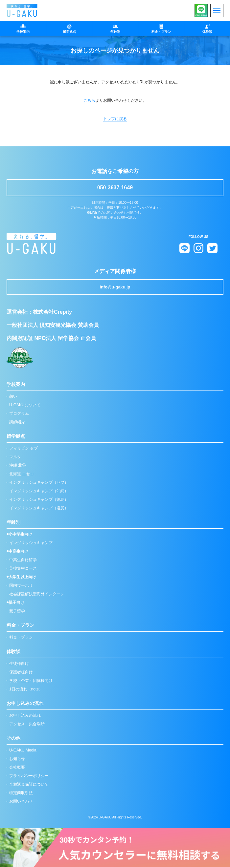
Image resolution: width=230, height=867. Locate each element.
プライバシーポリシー (29, 775)
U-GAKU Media (22, 750)
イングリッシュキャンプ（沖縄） (38, 491)
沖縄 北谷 (17, 465)
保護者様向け (21, 672)
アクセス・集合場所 (27, 724)
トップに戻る (115, 118)
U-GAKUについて (24, 405)
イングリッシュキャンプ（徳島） (38, 499)
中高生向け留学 (23, 560)
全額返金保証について (29, 784)
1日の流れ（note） (26, 689)
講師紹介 (17, 422)
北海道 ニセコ (21, 474)
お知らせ (17, 758)
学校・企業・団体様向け (31, 680)
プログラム (19, 413)
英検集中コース (23, 568)
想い (13, 396)
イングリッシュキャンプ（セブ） (38, 482)
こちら (89, 100)
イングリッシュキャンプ (31, 542)
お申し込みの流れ (25, 715)
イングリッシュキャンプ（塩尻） (38, 508)
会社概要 (17, 767)
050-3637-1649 (115, 187)
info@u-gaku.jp (115, 287)
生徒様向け (19, 663)
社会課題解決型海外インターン (36, 594)
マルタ (15, 457)
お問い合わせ (21, 801)
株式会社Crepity (52, 312)
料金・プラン (21, 637)
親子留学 (17, 611)
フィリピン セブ (23, 448)
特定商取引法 (21, 793)
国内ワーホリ (21, 585)
